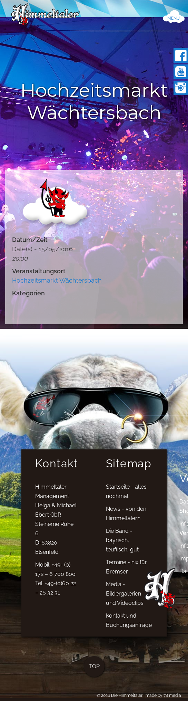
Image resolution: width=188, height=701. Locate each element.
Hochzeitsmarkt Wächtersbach (57, 280)
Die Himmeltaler (126, 695)
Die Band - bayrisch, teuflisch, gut (122, 543)
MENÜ (173, 18)
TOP (94, 670)
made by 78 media (163, 695)
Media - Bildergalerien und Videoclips (125, 597)
